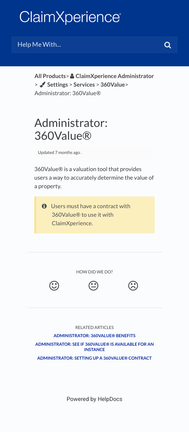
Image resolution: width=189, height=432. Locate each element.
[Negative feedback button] (133, 286)
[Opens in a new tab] (95, 399)
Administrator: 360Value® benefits (94, 335)
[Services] (84, 84)
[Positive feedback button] (54, 286)
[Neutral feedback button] (93, 286)
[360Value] (112, 84)
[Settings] (53, 84)
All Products (50, 76)
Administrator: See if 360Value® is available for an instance (94, 346)
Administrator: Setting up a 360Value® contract (94, 358)
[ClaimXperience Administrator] (111, 76)
